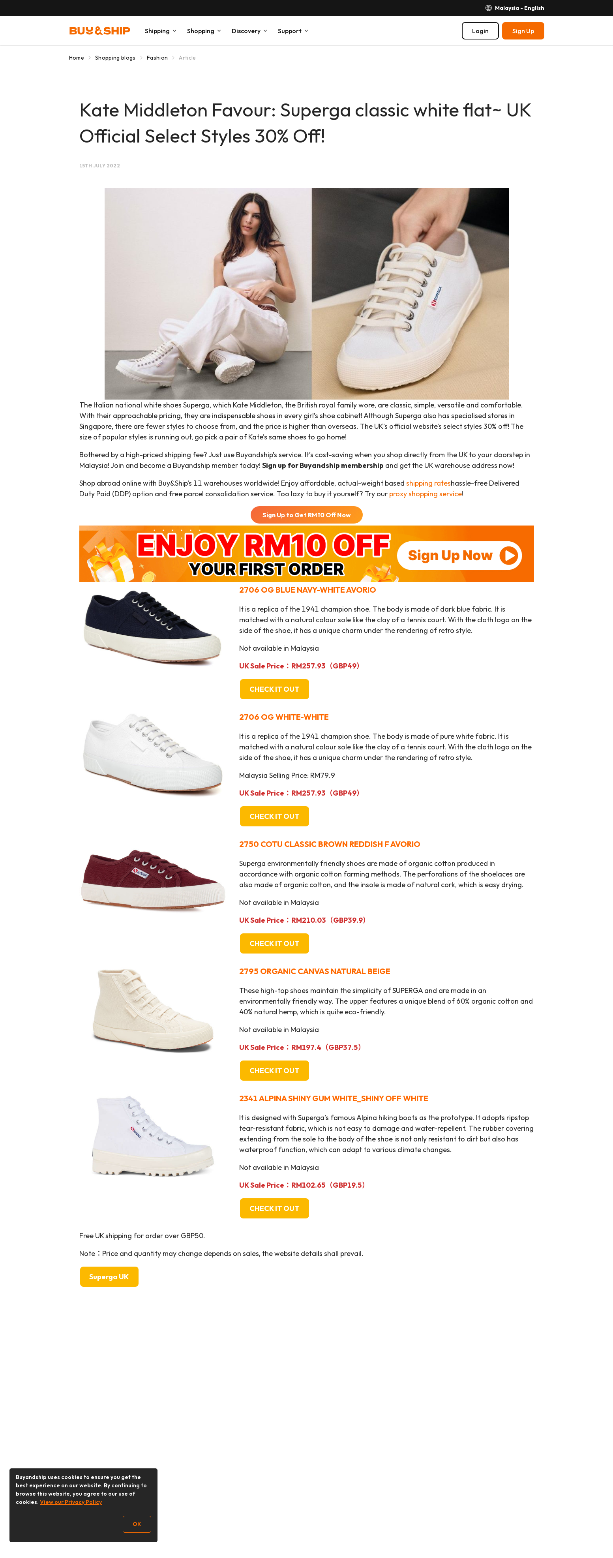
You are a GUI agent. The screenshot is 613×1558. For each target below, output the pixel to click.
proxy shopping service (425, 493)
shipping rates (428, 483)
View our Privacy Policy (71, 1501)
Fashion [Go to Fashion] (157, 57)
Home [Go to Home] (76, 57)
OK (137, 1524)
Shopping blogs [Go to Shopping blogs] (115, 57)
